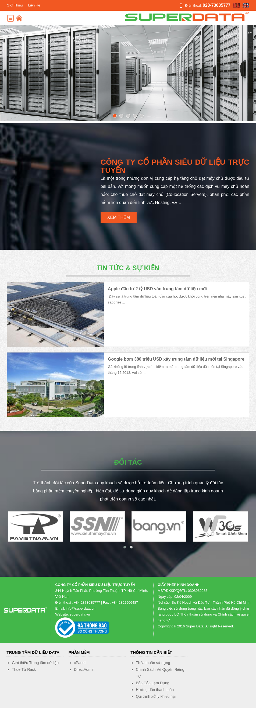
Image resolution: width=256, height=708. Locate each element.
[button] (125, 547)
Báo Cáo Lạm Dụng (152, 683)
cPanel (80, 663)
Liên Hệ (34, 5)
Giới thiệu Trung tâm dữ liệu (35, 663)
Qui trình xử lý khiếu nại (156, 696)
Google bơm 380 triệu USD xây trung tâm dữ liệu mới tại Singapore (176, 359)
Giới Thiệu (15, 5)
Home (19, 18)
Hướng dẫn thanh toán (155, 690)
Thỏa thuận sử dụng (196, 614)
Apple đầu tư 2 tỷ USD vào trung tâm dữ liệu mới (157, 288)
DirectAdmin (84, 669)
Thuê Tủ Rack (24, 669)
